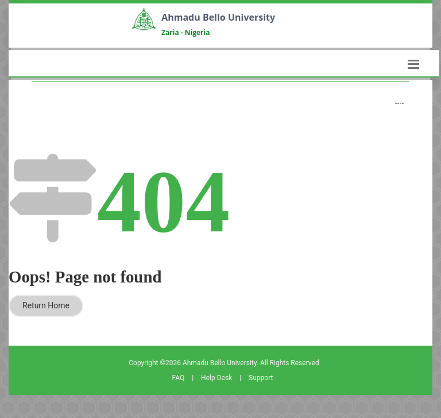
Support (261, 378)
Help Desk (216, 378)
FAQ (178, 378)
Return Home (45, 305)
